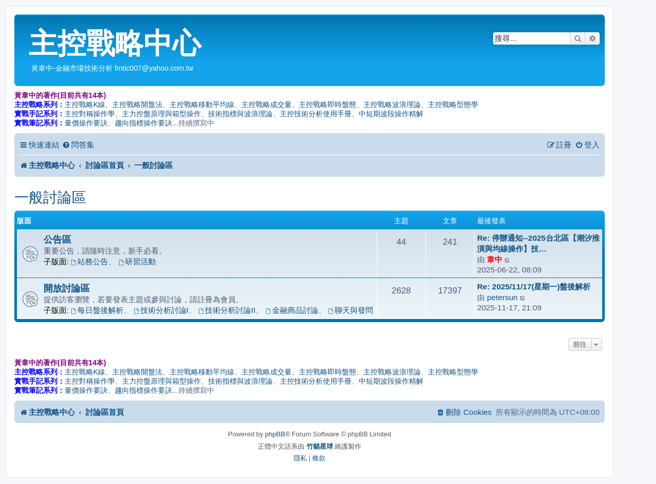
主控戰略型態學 (453, 104)
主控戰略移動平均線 (202, 104)
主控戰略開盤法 (137, 104)
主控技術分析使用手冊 (316, 114)
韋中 (494, 259)
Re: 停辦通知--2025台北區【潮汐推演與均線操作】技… (538, 243)
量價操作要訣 (86, 123)
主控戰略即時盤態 (327, 104)
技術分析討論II (226, 310)
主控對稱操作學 (90, 114)
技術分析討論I (161, 310)
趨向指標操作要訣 (143, 123)
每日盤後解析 (97, 310)
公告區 (57, 239)
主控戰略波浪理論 (392, 104)
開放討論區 (67, 288)
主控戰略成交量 (266, 104)
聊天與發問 (350, 310)
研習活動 (137, 261)
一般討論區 (50, 197)
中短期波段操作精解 (391, 114)
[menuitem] (78, 145)
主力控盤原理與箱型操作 (161, 114)
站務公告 (90, 261)
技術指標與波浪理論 (240, 114)
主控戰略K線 (85, 104)
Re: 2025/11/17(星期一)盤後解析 (533, 286)
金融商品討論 (291, 310)
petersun (502, 297)
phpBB (275, 434)
